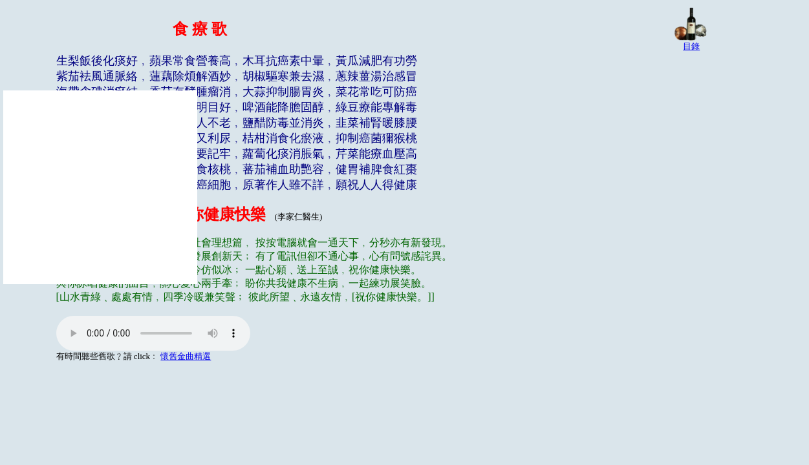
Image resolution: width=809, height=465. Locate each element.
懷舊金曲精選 (185, 356)
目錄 (691, 46)
